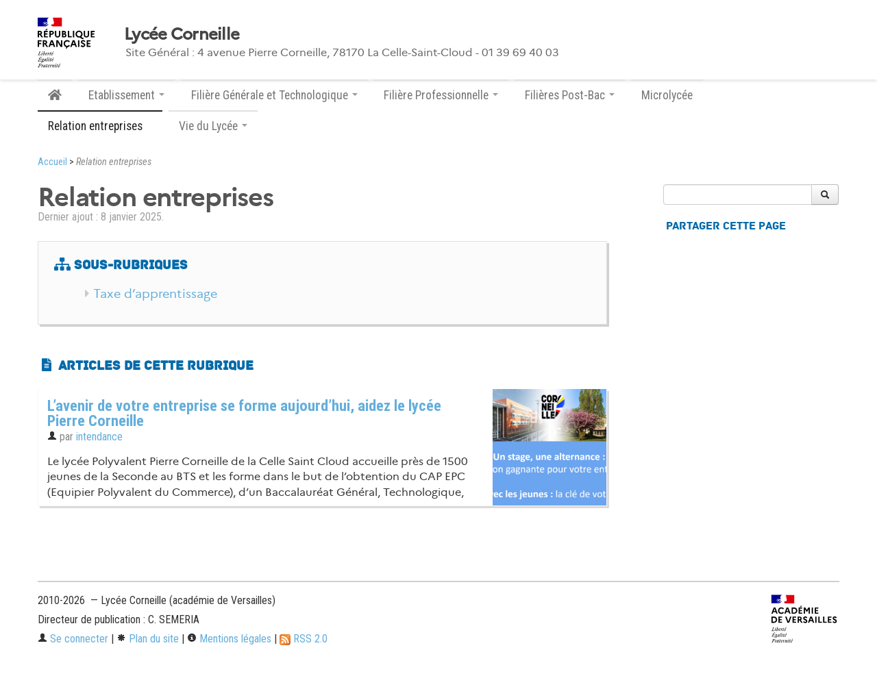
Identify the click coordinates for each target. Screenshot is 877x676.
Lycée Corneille (181, 34)
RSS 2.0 (304, 638)
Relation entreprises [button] (100, 126)
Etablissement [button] (126, 95)
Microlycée (667, 95)
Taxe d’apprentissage (155, 293)
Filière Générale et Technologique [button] (274, 95)
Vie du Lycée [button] (213, 126)
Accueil (52, 162)
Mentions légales (229, 638)
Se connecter (73, 638)
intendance (99, 436)
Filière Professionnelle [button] (441, 95)
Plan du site (147, 638)
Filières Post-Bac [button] (570, 95)
